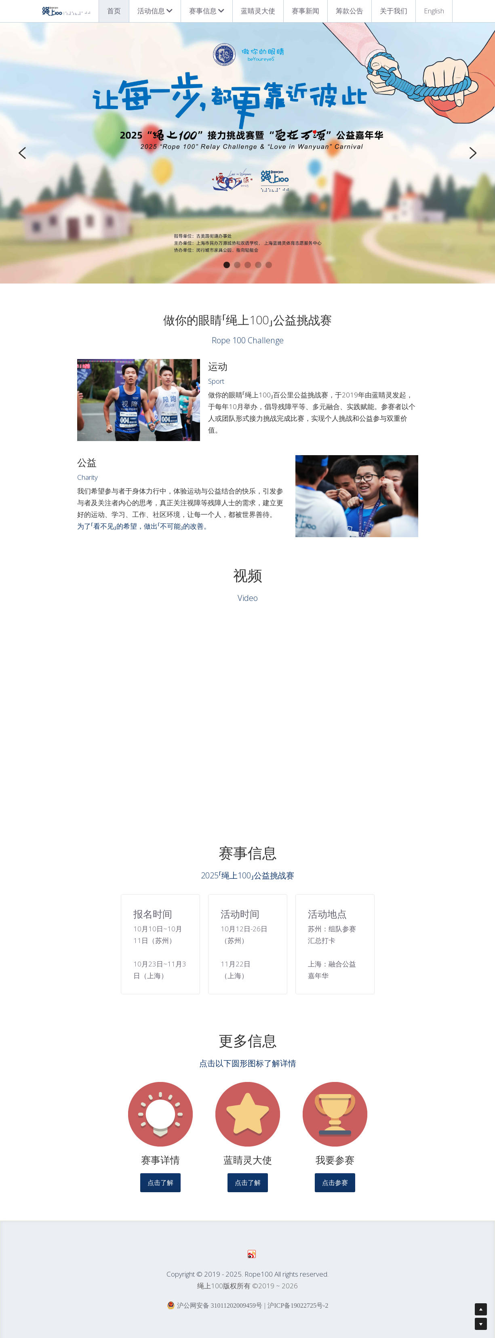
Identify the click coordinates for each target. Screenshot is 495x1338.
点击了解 (160, 1187)
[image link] (160, 1119)
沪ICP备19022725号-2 (298, 1310)
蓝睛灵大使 (258, 10)
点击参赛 (335, 1187)
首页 (114, 10)
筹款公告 (349, 10)
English (434, 10)
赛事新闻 (305, 10)
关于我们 (393, 10)
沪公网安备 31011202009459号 (214, 1310)
